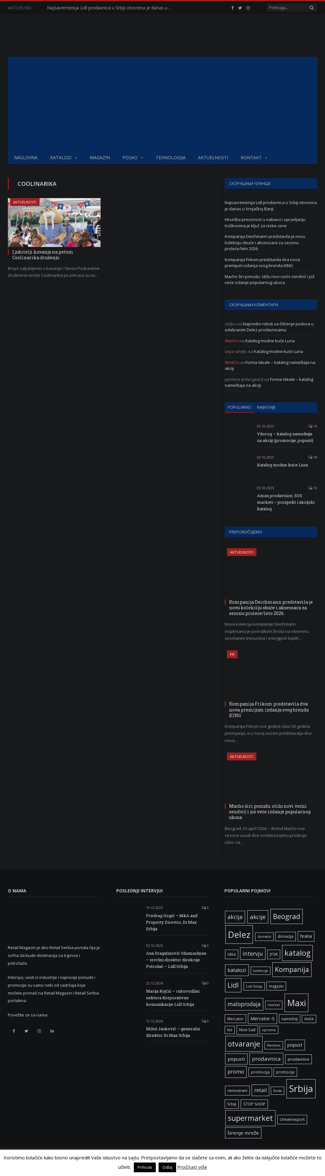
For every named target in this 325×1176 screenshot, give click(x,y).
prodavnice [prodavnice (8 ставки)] (298, 1059)
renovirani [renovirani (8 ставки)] (237, 1090)
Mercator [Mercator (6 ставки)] (235, 1018)
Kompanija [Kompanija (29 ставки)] (292, 969)
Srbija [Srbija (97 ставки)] (301, 1088)
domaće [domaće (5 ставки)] (264, 936)
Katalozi (60, 157)
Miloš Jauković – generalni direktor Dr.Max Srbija (173, 1032)
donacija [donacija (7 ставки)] (285, 936)
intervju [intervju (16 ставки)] (253, 953)
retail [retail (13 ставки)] (260, 1090)
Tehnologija (171, 157)
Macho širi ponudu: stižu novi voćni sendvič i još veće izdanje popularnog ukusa (269, 280)
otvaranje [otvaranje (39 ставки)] (244, 1044)
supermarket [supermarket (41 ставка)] (250, 1118)
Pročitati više (192, 1167)
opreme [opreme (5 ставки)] (269, 1030)
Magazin (100, 157)
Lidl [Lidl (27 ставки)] (233, 985)
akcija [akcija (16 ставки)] (235, 917)
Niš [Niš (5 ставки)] (229, 1030)
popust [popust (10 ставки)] (294, 1045)
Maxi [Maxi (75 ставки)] (296, 1003)
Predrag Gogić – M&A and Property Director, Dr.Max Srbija (171, 922)
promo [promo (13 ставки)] (236, 1071)
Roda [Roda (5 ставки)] (277, 1091)
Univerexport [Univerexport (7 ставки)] (292, 1119)
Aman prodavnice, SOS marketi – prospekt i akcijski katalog (286, 502)
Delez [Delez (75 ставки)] (239, 934)
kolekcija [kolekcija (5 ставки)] (260, 971)
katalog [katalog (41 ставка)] (297, 953)
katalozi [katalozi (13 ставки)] (237, 970)
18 (312, 457)
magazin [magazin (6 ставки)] (276, 986)
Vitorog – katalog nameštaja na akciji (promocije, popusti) (285, 437)
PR (232, 654)
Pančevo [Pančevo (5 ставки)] (273, 1045)
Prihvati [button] (145, 1167)
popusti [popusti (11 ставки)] (236, 1059)
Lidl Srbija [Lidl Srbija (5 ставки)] (254, 986)
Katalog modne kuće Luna (270, 341)
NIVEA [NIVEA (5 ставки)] (309, 1019)
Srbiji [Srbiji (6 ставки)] (231, 1103)
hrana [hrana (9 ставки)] (306, 936)
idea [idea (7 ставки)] (232, 954)
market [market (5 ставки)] (274, 1005)
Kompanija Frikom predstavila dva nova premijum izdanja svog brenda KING (262, 263)
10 (312, 488)
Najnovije (266, 407)
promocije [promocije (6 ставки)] (285, 1071)
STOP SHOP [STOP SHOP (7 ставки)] (254, 1104)
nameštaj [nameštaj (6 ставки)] (289, 1018)
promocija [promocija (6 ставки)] (260, 1071)
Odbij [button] (167, 1167)
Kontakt (251, 157)
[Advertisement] (162, 104)
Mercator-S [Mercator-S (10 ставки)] (262, 1018)
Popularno (239, 407)
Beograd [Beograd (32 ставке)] (286, 916)
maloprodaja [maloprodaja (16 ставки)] (244, 1004)
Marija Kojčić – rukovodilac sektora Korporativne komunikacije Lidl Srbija (173, 997)
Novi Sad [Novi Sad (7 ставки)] (247, 1029)
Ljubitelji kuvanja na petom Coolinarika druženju (42, 254)
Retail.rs (232, 341)
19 (312, 426)
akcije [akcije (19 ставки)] (258, 917)
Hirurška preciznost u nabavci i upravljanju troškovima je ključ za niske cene (265, 222)
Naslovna (26, 157)
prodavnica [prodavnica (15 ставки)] (266, 1058)
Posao (130, 157)
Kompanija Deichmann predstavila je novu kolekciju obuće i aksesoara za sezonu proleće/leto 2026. (265, 242)
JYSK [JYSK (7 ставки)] (274, 954)
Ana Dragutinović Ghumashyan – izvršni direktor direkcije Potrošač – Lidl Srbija (176, 959)
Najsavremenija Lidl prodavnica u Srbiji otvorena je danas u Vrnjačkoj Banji (111, 8)
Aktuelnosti (213, 157)
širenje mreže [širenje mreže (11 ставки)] (243, 1133)
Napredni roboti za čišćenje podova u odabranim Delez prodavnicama (269, 327)
